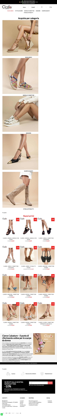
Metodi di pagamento (33, 401)
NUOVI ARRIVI (10, 10)
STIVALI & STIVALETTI (28, 12)
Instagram (50, 402)
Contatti (22, 401)
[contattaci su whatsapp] (2, 414)
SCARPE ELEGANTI (46, 10)
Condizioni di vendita (33, 405)
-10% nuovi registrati (28, 1)
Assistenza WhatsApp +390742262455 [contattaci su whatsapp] (28, 363)
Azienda (21, 402)
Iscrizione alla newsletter (23, 405)
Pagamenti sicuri (48, 373)
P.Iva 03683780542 (6, 405)
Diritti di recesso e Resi (33, 403)
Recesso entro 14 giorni (31, 373)
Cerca (24, 7)
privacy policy (41, 385)
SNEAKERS (38, 10)
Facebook (50, 401)
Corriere (13, 373)
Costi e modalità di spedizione (35, 402)
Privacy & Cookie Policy (7, 406)
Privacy (21, 403)
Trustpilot (4, 212)
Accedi (33, 7)
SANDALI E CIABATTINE (29, 10)
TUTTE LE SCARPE (19, 10)
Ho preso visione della (37, 385)
